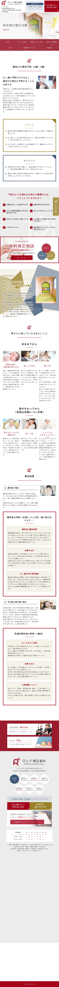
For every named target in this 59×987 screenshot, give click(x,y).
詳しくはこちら (22, 258)
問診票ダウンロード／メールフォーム (27, 822)
